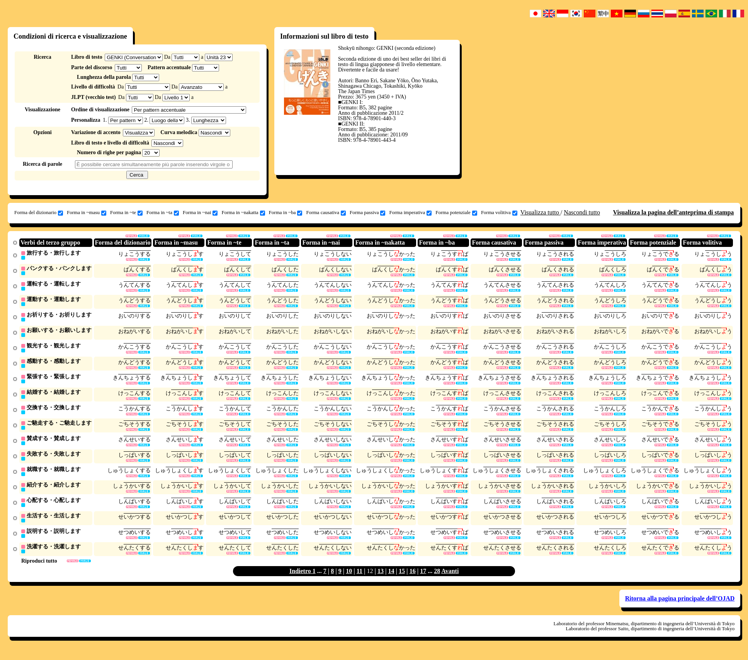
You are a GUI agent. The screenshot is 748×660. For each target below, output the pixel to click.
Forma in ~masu (86, 212)
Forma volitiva (499, 212)
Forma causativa (326, 212)
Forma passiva (367, 212)
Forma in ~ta (162, 212)
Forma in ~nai (200, 212)
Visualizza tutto (540, 212)
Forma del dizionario (38, 212)
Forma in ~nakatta (243, 212)
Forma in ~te (126, 212)
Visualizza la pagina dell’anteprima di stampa (673, 212)
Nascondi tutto (582, 212)
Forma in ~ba (286, 212)
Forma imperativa (410, 212)
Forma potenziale (456, 212)
